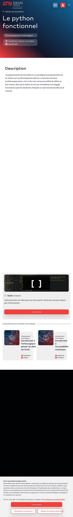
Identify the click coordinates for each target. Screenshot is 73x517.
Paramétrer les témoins (23, 394)
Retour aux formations (13, 11)
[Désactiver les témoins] (67, 439)
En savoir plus (37, 312)
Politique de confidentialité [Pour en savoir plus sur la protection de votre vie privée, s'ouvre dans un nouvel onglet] (12, 421)
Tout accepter (36, 387)
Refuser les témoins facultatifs (51, 394)
